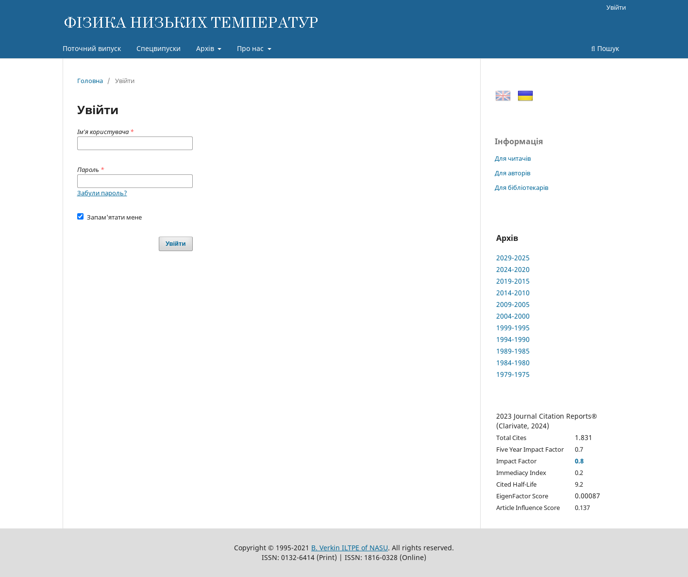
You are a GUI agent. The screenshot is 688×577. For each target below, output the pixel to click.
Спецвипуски (158, 48)
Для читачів (513, 158)
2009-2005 (513, 304)
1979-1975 (513, 374)
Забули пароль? (102, 192)
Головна (90, 80)
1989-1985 (513, 351)
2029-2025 (513, 257)
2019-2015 (513, 281)
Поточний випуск (92, 48)
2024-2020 (513, 269)
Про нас (251, 48)
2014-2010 (513, 292)
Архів (206, 48)
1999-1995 (513, 327)
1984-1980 (513, 362)
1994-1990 (513, 339)
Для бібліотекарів (521, 187)
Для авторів (512, 173)
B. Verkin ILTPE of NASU (349, 547)
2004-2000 (513, 316)
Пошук (605, 48)
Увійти (616, 7)
